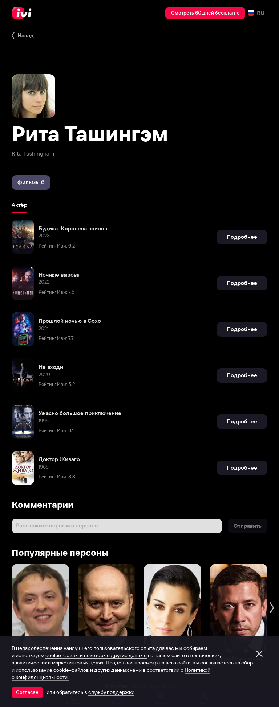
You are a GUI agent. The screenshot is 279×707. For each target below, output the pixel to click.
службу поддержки (111, 692)
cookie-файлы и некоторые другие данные (96, 655)
